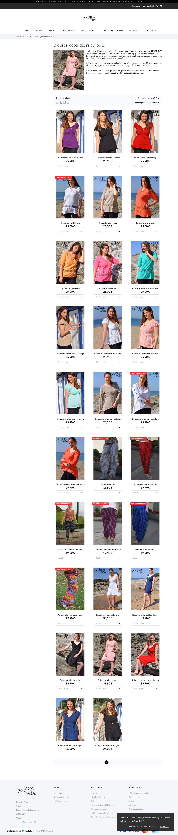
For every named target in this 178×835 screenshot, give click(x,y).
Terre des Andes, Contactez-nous (104, 817)
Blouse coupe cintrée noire (108, 157)
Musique (133, 30)
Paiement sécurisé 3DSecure (102, 805)
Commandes (133, 797)
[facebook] (89, 6)
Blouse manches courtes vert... (70, 419)
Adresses (132, 805)
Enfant (52, 30)
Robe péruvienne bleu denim (145, 615)
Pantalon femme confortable (108, 549)
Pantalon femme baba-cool (70, 549)
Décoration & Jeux (113, 30)
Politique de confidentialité (143, 827)
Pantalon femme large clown (70, 615)
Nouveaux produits (61, 797)
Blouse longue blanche (70, 223)
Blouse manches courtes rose (145, 353)
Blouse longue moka (108, 223)
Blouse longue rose (107, 288)
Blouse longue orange (145, 223)
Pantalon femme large (145, 549)
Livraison (94, 793)
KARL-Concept (47, 831)
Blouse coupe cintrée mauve (70, 157)
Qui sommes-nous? (99, 809)
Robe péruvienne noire (70, 680)
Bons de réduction (135, 809)
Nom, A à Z (152, 98)
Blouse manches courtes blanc (107, 353)
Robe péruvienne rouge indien (145, 680)
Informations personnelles (139, 793)
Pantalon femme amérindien (145, 484)
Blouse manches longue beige (108, 419)
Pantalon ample (108, 484)
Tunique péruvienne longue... (70, 745)
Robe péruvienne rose (108, 680)
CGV (93, 801)
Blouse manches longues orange (70, 484)
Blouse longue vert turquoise (145, 288)
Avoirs (131, 801)
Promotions (58, 793)
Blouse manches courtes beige (70, 353)
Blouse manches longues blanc (145, 419)
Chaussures (149, 30)
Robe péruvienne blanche (107, 615)
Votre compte (135, 788)
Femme (39, 30)
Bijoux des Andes (89, 30)
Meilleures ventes (60, 801)
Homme (26, 30)
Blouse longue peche (70, 288)
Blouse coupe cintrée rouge (145, 157)
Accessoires (69, 30)
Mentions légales (98, 797)
